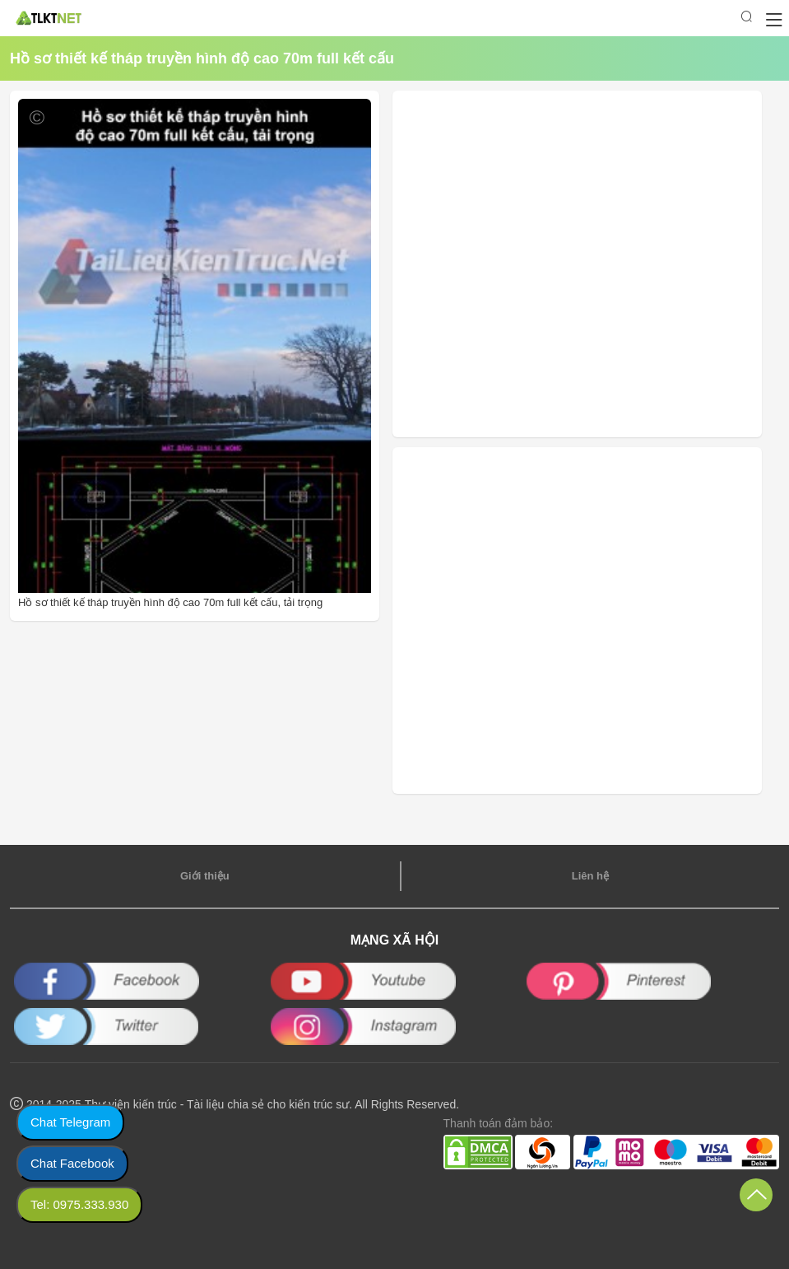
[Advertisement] (510, 264)
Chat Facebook (72, 1163)
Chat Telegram (70, 1122)
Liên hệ (590, 876)
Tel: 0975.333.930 (79, 1204)
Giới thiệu (205, 876)
